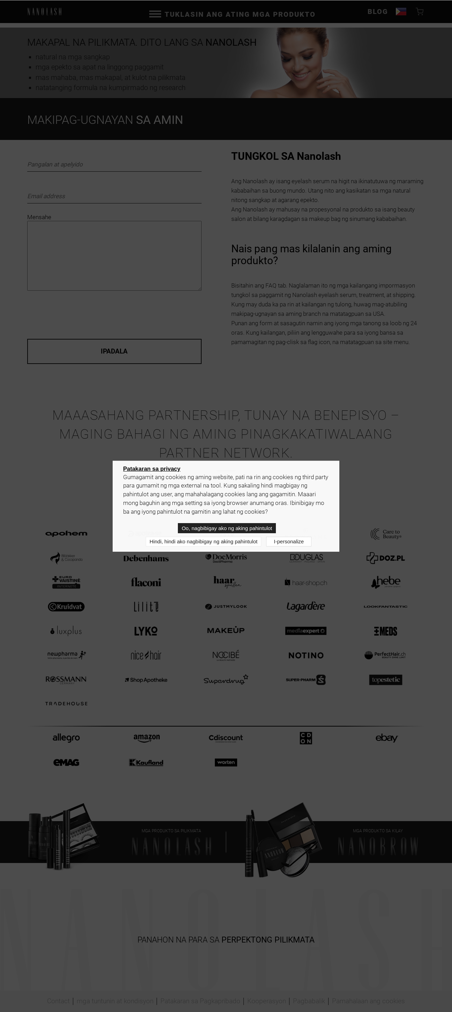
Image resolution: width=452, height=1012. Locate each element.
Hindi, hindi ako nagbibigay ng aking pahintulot (203, 541)
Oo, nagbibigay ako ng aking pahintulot (227, 528)
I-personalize (289, 541)
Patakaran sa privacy (151, 469)
